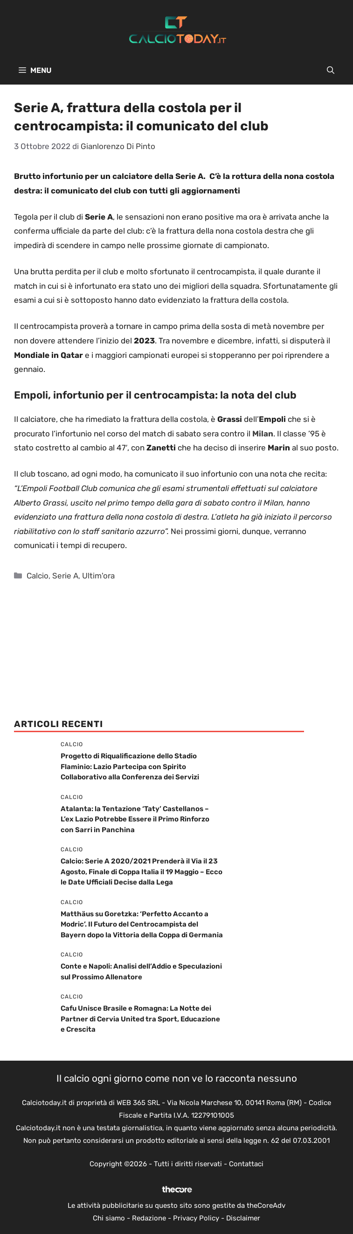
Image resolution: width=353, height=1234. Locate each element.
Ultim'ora (98, 575)
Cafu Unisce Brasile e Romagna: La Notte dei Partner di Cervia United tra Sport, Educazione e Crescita (140, 1019)
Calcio (37, 575)
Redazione (149, 1218)
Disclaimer (243, 1218)
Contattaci (246, 1164)
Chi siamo (109, 1218)
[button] (331, 71)
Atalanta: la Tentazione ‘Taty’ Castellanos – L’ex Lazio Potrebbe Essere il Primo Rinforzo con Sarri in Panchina (135, 819)
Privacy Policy (196, 1218)
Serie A (65, 575)
